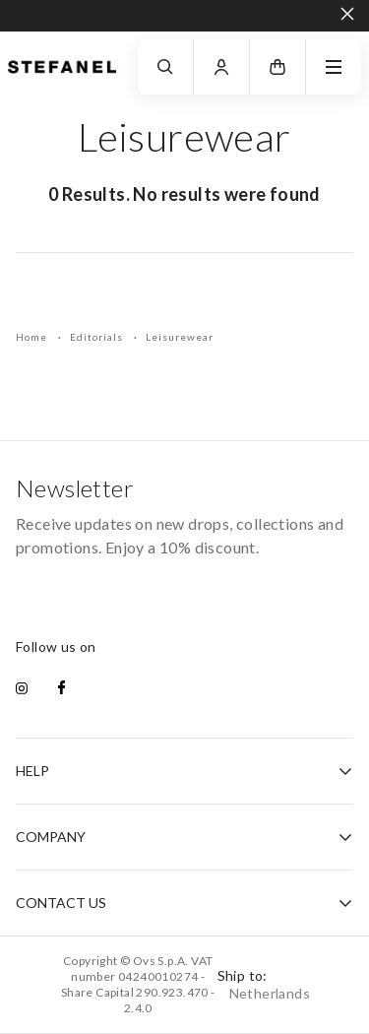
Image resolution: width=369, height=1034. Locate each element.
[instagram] (22, 689)
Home (33, 337)
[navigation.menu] (333, 67)
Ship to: (263, 984)
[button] (277, 67)
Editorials (98, 337)
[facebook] (61, 689)
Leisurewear (180, 337)
